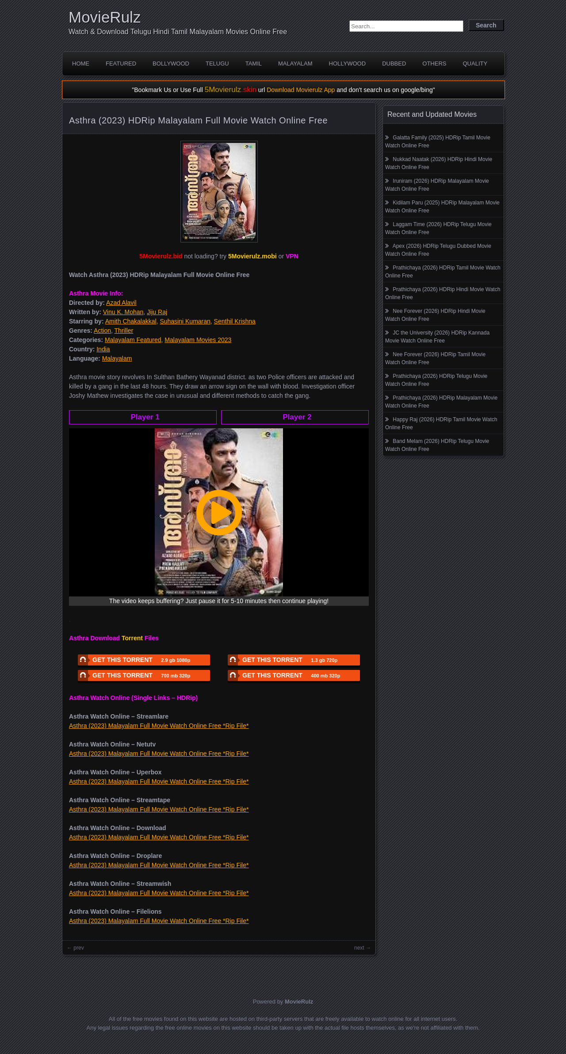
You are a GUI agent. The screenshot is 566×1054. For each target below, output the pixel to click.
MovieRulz (105, 17)
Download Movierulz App (301, 89)
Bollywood (171, 63)
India (103, 349)
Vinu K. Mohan (123, 311)
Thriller (124, 330)
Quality (475, 63)
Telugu (217, 63)
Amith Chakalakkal (131, 321)
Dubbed (394, 63)
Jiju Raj (157, 311)
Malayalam (295, 63)
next (359, 948)
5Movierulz (230, 89)
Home (80, 63)
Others (434, 63)
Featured (121, 63)
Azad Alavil (121, 302)
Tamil (253, 63)
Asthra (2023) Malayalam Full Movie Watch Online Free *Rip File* (159, 725)
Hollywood (347, 63)
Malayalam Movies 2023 (197, 339)
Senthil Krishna (235, 321)
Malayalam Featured (133, 339)
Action (102, 330)
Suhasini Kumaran (185, 321)
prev (78, 948)
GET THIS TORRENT (134, 659)
